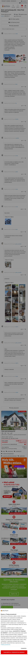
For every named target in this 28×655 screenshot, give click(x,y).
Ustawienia (23, 648)
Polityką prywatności (5, 644)
